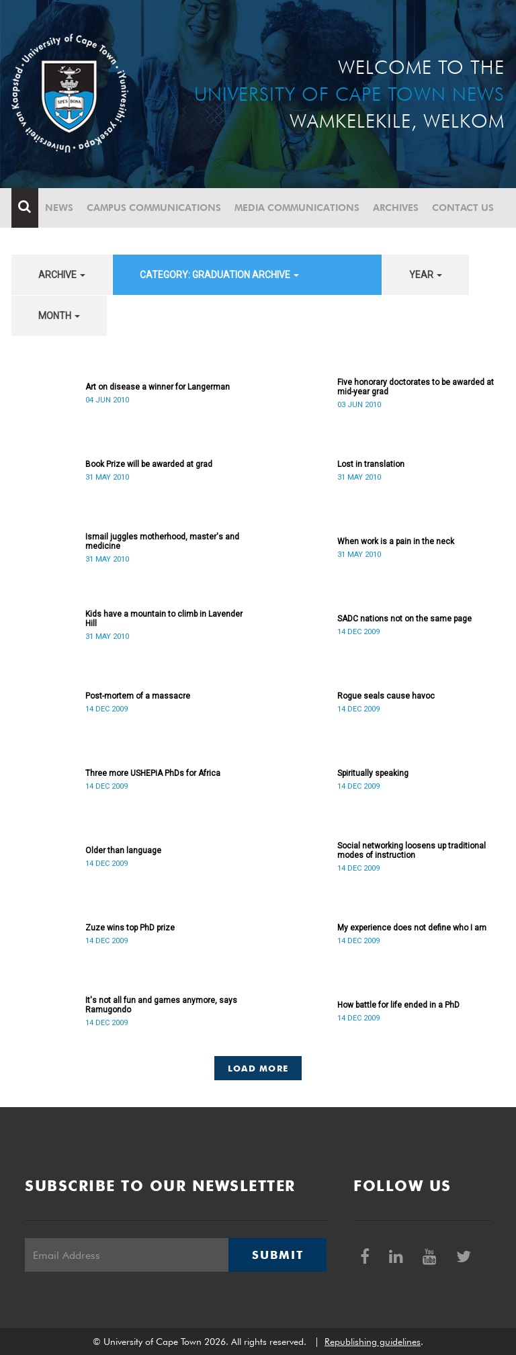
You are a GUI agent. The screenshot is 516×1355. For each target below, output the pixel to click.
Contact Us (463, 207)
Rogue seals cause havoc (386, 696)
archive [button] (61, 274)
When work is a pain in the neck (395, 541)
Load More (258, 1068)
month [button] (59, 315)
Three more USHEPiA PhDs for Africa (152, 773)
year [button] (425, 274)
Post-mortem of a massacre (137, 696)
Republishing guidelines (373, 1341)
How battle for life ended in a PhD (398, 1005)
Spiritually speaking (372, 773)
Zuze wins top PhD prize (130, 927)
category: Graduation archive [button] (219, 274)
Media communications (296, 207)
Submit (277, 1255)
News (59, 207)
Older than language (123, 850)
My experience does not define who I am (411, 927)
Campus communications (154, 207)
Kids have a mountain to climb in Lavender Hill (164, 618)
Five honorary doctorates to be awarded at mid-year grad (415, 387)
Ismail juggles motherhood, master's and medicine (162, 541)
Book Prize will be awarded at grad (148, 464)
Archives (396, 207)
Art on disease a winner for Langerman (157, 387)
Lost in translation (370, 464)
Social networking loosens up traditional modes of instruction (411, 850)
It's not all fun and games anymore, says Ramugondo (161, 1005)
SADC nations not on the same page (404, 618)
